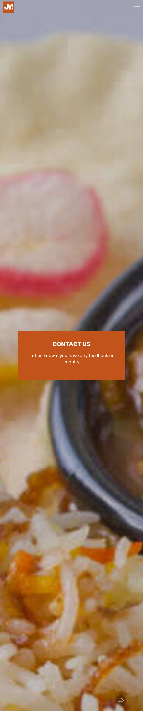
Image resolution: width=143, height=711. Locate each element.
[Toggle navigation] (137, 6)
